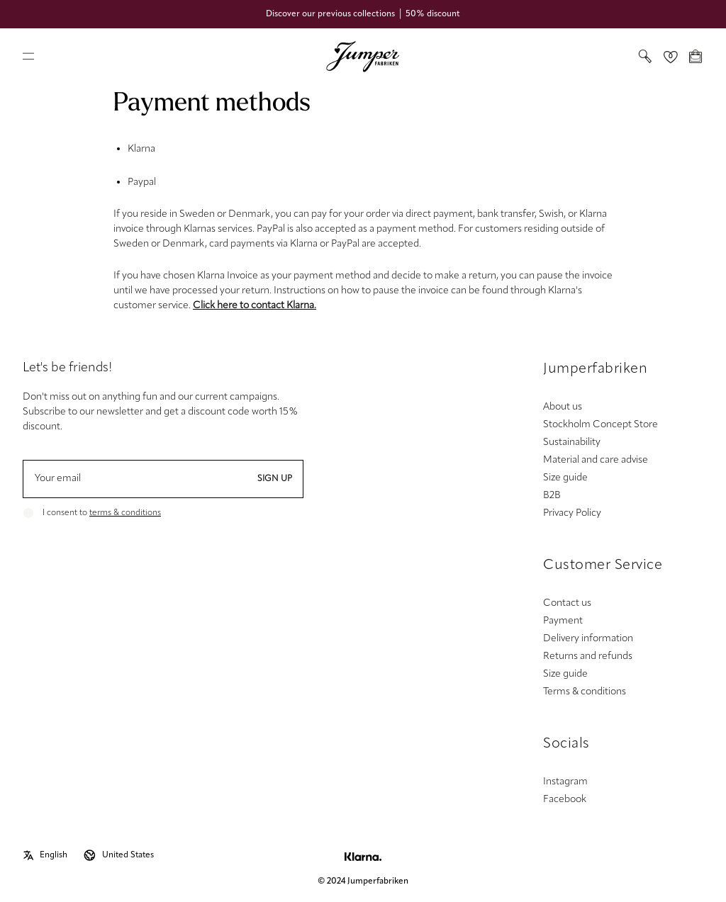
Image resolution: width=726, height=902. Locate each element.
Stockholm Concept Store (600, 424)
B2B (552, 495)
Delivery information (588, 638)
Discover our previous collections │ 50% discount (363, 14)
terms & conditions (125, 513)
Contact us (567, 603)
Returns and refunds (587, 656)
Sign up (274, 479)
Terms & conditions (584, 692)
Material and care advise (595, 460)
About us (562, 407)
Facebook (564, 799)
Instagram (565, 782)
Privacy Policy (572, 513)
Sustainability (572, 442)
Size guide (565, 478)
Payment (563, 621)
